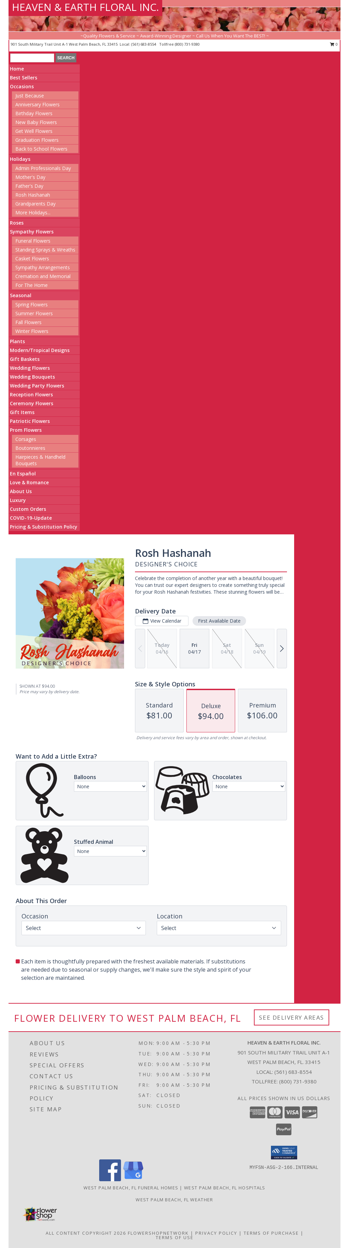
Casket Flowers (32, 258)
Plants (17, 341)
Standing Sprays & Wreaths (45, 249)
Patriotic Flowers (30, 421)
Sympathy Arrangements (42, 267)
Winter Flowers (31, 331)
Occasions (22, 86)
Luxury (18, 500)
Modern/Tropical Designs (40, 350)
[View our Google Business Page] (133, 1179)
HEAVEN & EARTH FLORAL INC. (85, 7)
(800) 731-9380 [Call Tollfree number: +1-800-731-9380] (298, 1081)
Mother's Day (30, 177)
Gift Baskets (25, 359)
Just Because (29, 95)
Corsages (25, 439)
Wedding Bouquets (32, 377)
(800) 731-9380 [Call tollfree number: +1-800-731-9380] (187, 44)
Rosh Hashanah (32, 195)
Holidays (20, 159)
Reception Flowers (31, 394)
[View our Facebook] (110, 1179)
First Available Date (219, 621)
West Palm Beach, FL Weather (174, 1200)
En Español (23, 473)
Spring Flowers (31, 304)
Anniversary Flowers (37, 104)
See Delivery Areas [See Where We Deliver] (291, 1017)
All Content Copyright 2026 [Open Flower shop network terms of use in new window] (86, 1233)
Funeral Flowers (32, 241)
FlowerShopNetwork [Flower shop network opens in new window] (158, 1233)
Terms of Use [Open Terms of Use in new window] (175, 1237)
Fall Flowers (28, 322)
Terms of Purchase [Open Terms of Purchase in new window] (271, 1233)
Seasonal (20, 295)
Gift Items (22, 412)
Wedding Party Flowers (37, 385)
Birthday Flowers (33, 113)
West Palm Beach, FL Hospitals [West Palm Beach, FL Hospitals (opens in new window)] (224, 1188)
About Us (21, 491)
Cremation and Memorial (43, 276)
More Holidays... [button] (32, 212)
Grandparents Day (35, 203)
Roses (17, 222)
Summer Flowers (34, 313)
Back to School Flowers (41, 149)
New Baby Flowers (36, 122)
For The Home (31, 285)
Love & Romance (29, 482)
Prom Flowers (26, 430)
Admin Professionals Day (43, 168)
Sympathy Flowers (32, 231)
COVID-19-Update (31, 518)
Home (17, 68)
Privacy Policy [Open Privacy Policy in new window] (216, 1233)
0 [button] (334, 44)
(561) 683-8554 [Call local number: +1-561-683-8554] (144, 44)
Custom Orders (28, 509)
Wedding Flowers (30, 368)
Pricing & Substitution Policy (43, 526)
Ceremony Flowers (31, 403)
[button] (284, 1152)
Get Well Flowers (33, 131)
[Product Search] (32, 58)
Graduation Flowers (37, 140)
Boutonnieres (30, 448)
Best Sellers (23, 77)
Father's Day (29, 186)
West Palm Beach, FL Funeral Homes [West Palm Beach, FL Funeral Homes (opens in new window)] (131, 1188)
